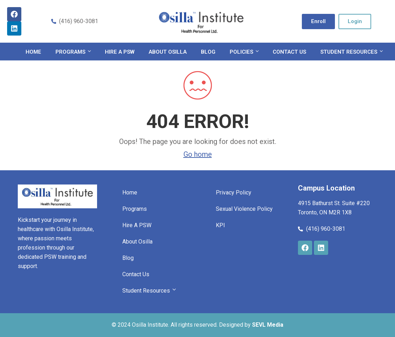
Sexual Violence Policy (244, 208)
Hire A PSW (119, 52)
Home (33, 52)
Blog (208, 52)
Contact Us (289, 52)
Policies (244, 51)
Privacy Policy (233, 192)
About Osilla (168, 52)
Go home (197, 154)
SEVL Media (267, 324)
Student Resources (351, 51)
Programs (73, 51)
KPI (220, 225)
